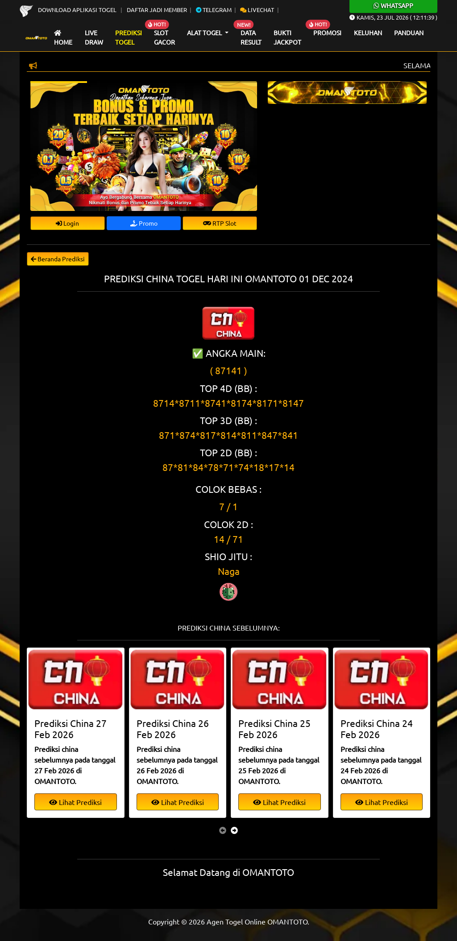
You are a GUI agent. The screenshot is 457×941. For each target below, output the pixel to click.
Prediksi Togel (128, 37)
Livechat (257, 9)
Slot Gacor (164, 37)
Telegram (214, 9)
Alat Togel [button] (205, 33)
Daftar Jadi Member (157, 9)
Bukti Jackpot (287, 37)
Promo (144, 223)
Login (67, 223)
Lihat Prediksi (75, 801)
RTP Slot (220, 223)
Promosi (327, 33)
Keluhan (368, 33)
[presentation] (222, 830)
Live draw (94, 37)
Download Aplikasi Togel (69, 9)
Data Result (251, 37)
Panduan (409, 33)
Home (63, 38)
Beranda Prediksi (58, 259)
